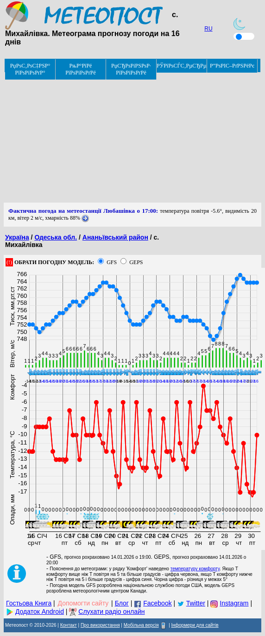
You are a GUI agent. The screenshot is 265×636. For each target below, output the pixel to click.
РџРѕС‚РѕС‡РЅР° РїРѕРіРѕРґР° (30, 69)
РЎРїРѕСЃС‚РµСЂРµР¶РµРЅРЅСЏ (182, 65)
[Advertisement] (132, 138)
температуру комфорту (195, 568)
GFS (112, 262)
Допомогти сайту (83, 603)
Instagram (234, 603)
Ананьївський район (115, 237)
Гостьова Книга (28, 603)
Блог (122, 603)
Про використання (100, 625)
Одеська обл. (55, 237)
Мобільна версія (141, 625)
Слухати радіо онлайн (111, 611)
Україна (17, 237)
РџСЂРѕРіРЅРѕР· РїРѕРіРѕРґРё (131, 69)
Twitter (195, 603)
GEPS (136, 262)
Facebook (157, 603)
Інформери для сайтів (195, 625)
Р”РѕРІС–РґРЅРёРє (232, 65)
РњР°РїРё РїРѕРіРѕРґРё (80, 69)
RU (208, 28)
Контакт (68, 625)
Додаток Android (39, 611)
